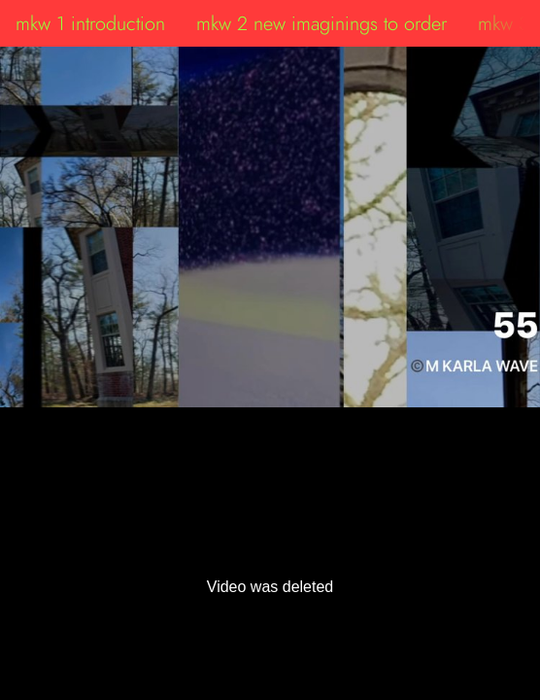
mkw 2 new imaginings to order (321, 23)
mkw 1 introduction (90, 23)
